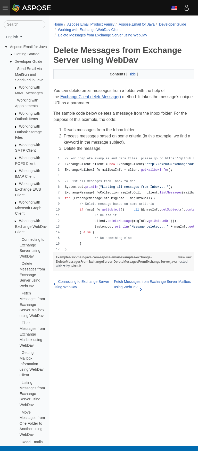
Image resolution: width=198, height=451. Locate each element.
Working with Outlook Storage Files (28, 131)
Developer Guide (28, 61)
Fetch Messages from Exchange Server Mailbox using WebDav (32, 304)
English (174, 8)
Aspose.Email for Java (28, 47)
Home (58, 24)
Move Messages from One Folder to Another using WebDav (32, 423)
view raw (185, 257)
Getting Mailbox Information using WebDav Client (32, 364)
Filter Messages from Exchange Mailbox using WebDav (32, 334)
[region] (123, 204)
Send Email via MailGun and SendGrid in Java (29, 74)
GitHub (76, 266)
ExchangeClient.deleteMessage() (90, 97)
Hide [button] (132, 74)
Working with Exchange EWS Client (28, 189)
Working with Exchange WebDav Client (31, 226)
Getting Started (26, 54)
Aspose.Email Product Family (90, 24)
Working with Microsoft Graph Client (28, 207)
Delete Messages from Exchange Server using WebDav (32, 274)
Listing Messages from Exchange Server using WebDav (32, 393)
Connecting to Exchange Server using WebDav (81, 284)
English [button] (12, 37)
